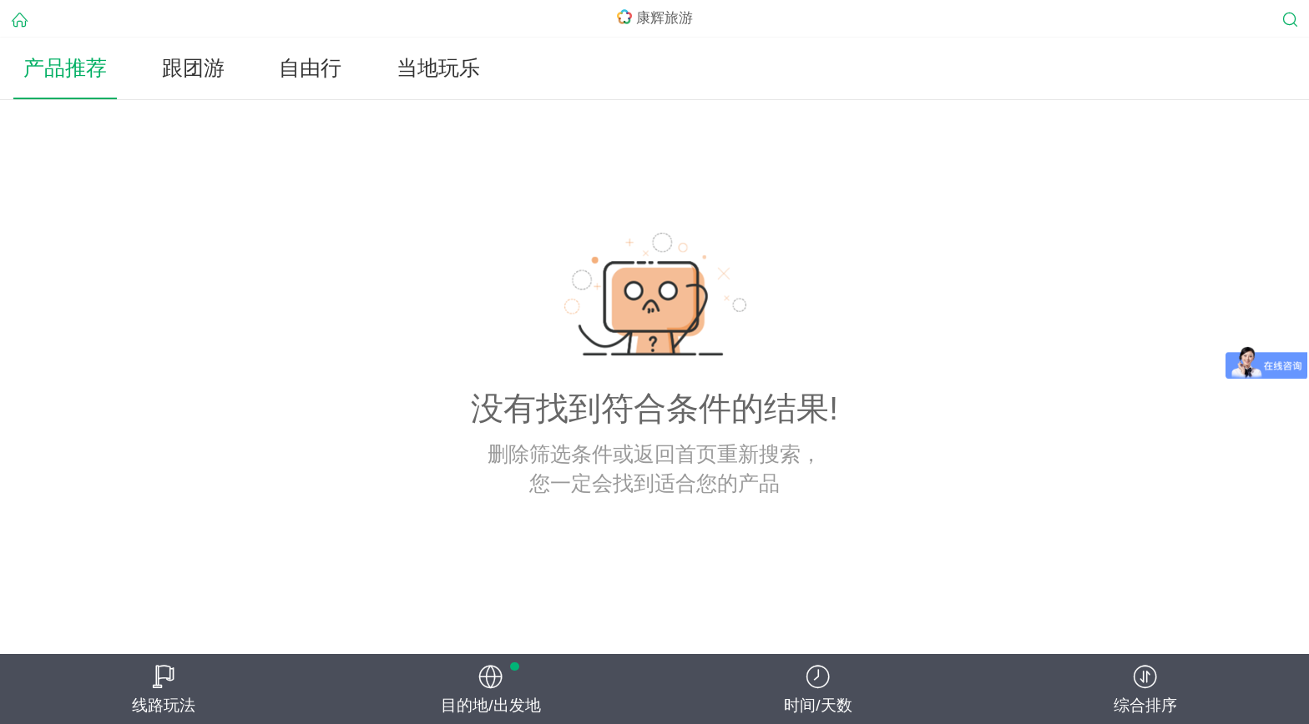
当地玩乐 (438, 68)
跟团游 (193, 68)
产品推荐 (65, 68)
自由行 (310, 68)
